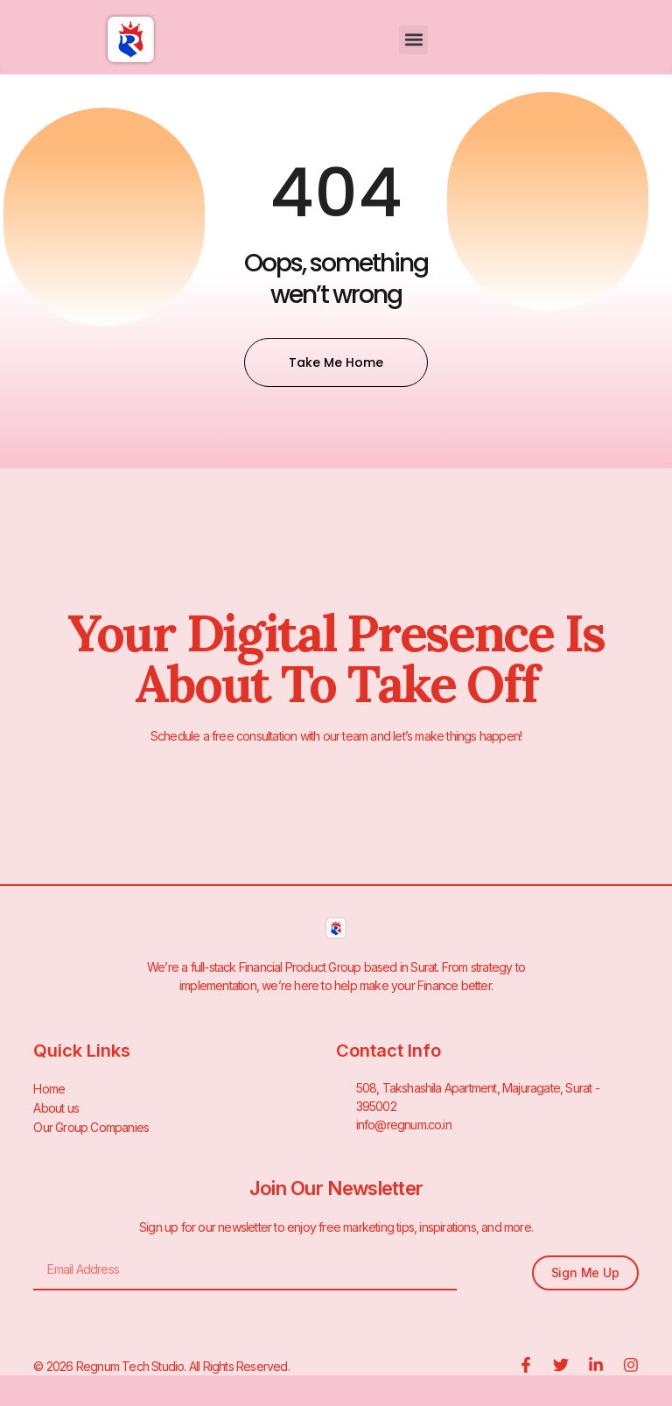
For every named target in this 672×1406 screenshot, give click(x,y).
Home (49, 1087)
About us (56, 1106)
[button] (413, 39)
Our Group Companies (91, 1124)
